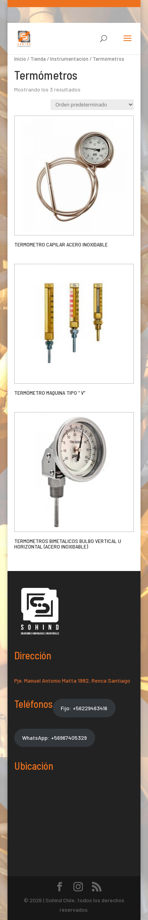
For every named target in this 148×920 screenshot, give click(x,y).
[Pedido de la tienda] (92, 104)
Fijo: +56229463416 (84, 708)
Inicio (20, 59)
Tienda (38, 59)
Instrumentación (69, 59)
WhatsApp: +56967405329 (54, 737)
